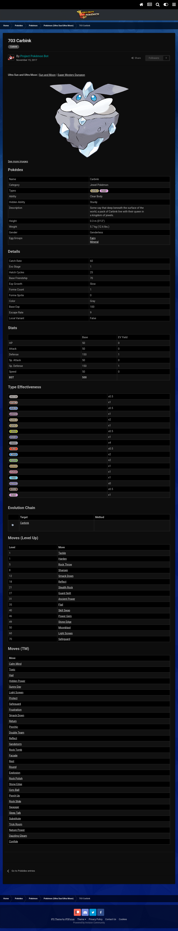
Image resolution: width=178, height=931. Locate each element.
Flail (60, 604)
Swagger (14, 807)
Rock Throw (65, 564)
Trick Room (15, 824)
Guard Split (64, 593)
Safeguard (64, 639)
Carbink (24, 522)
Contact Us (110, 919)
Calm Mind (15, 663)
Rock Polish (16, 778)
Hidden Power (17, 681)
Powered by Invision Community (89, 922)
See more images (18, 161)
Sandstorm (15, 744)
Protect (13, 698)
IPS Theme (56, 919)
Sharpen (63, 570)
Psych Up (14, 795)
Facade (13, 755)
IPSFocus (69, 919)
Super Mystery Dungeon (71, 74)
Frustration (15, 709)
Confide (13, 841)
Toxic (12, 669)
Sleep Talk (15, 812)
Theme (81, 919)
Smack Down (65, 576)
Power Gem (65, 616)
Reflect (62, 581)
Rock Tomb (15, 749)
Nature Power (17, 830)
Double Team (16, 732)
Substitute (15, 818)
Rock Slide (15, 801)
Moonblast (64, 627)
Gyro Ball (14, 789)
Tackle (62, 553)
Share (136, 58)
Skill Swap (64, 610)
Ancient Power (66, 598)
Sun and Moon (47, 74)
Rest (11, 761)
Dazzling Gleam (18, 835)
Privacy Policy (96, 919)
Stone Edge (64, 621)
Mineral (94, 241)
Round (12, 767)
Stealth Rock (65, 587)
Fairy (93, 238)
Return (13, 721)
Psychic (13, 726)
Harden (62, 558)
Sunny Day (15, 686)
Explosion (14, 772)
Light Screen (65, 633)
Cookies (123, 919)
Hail (11, 675)
